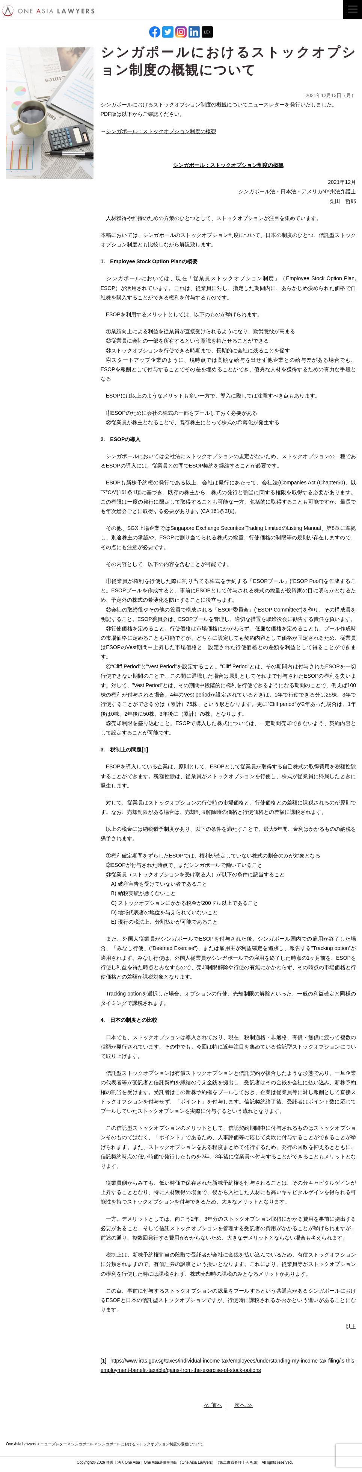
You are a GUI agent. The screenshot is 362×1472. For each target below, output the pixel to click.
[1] (104, 1361)
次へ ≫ (243, 1405)
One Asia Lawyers (196, 1462)
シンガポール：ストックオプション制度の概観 (161, 131)
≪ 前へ (213, 1405)
